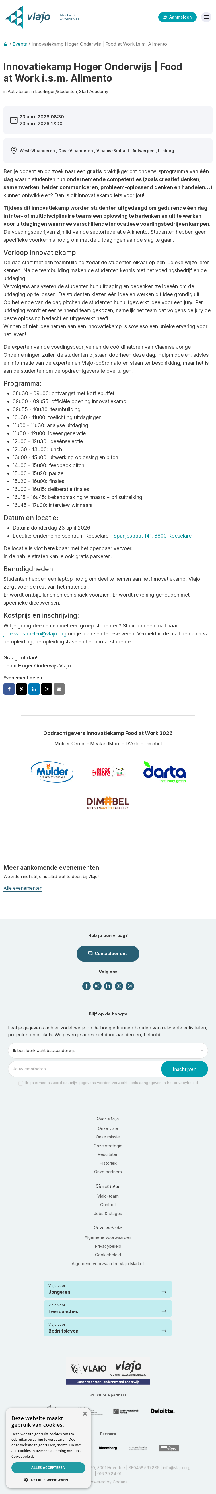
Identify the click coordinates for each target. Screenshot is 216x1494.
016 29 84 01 (109, 1473)
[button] (48, 1480)
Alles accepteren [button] (48, 1467)
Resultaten (108, 1154)
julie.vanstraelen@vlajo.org (35, 634)
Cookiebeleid (108, 1254)
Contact (108, 1204)
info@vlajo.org (176, 1467)
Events (20, 44)
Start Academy (93, 91)
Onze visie (108, 1128)
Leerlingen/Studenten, (57, 91)
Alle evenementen (22, 888)
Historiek (108, 1163)
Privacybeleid (108, 1246)
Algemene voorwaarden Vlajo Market (108, 1263)
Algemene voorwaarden (108, 1237)
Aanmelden (177, 17)
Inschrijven (184, 1069)
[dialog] (48, 1448)
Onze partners (108, 1171)
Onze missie (108, 1137)
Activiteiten (19, 91)
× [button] (85, 1414)
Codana (120, 1481)
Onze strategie (108, 1145)
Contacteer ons (108, 953)
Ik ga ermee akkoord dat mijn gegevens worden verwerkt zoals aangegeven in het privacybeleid (111, 1082)
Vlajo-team (108, 1196)
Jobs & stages (108, 1213)
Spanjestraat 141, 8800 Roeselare (153, 536)
